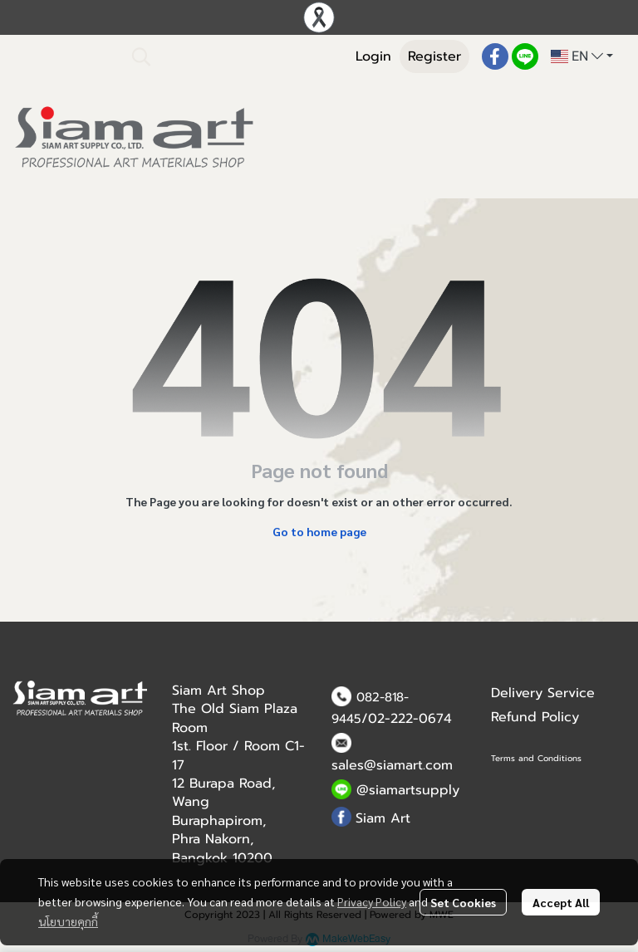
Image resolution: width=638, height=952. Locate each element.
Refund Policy (535, 717)
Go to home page (319, 531)
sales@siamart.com (392, 765)
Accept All (560, 902)
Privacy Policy (371, 901)
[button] (231, 56)
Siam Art (383, 818)
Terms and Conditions (536, 758)
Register (434, 56)
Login (373, 56)
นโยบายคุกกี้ (68, 921)
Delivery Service (543, 693)
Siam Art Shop (218, 691)
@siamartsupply (407, 790)
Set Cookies (463, 902)
